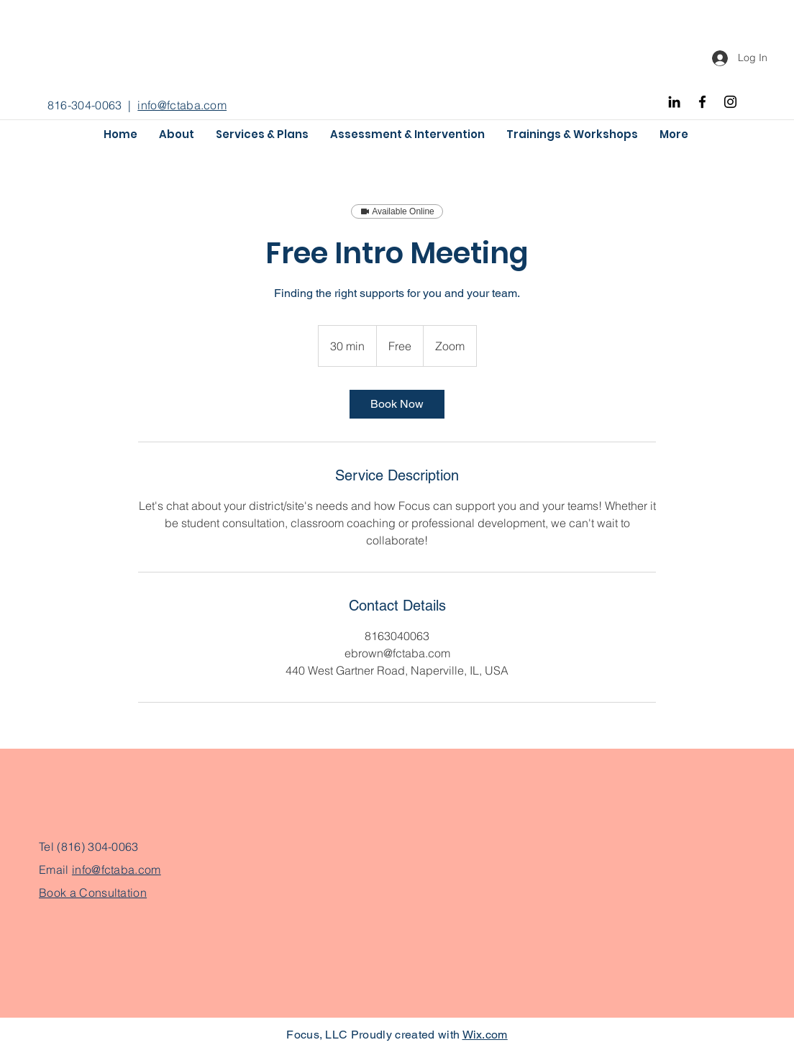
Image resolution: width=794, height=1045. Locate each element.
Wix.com (485, 1034)
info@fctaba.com (182, 105)
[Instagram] (730, 101)
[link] (397, 404)
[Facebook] (702, 101)
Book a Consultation (93, 892)
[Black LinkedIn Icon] (674, 101)
